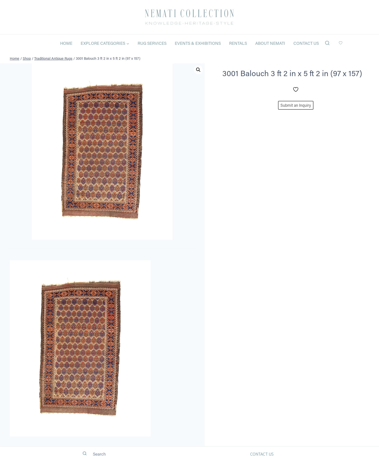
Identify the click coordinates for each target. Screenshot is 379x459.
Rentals (238, 43)
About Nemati (270, 43)
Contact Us (306, 43)
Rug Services (152, 43)
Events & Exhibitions (198, 43)
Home (66, 43)
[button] (198, 69)
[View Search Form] (327, 43)
